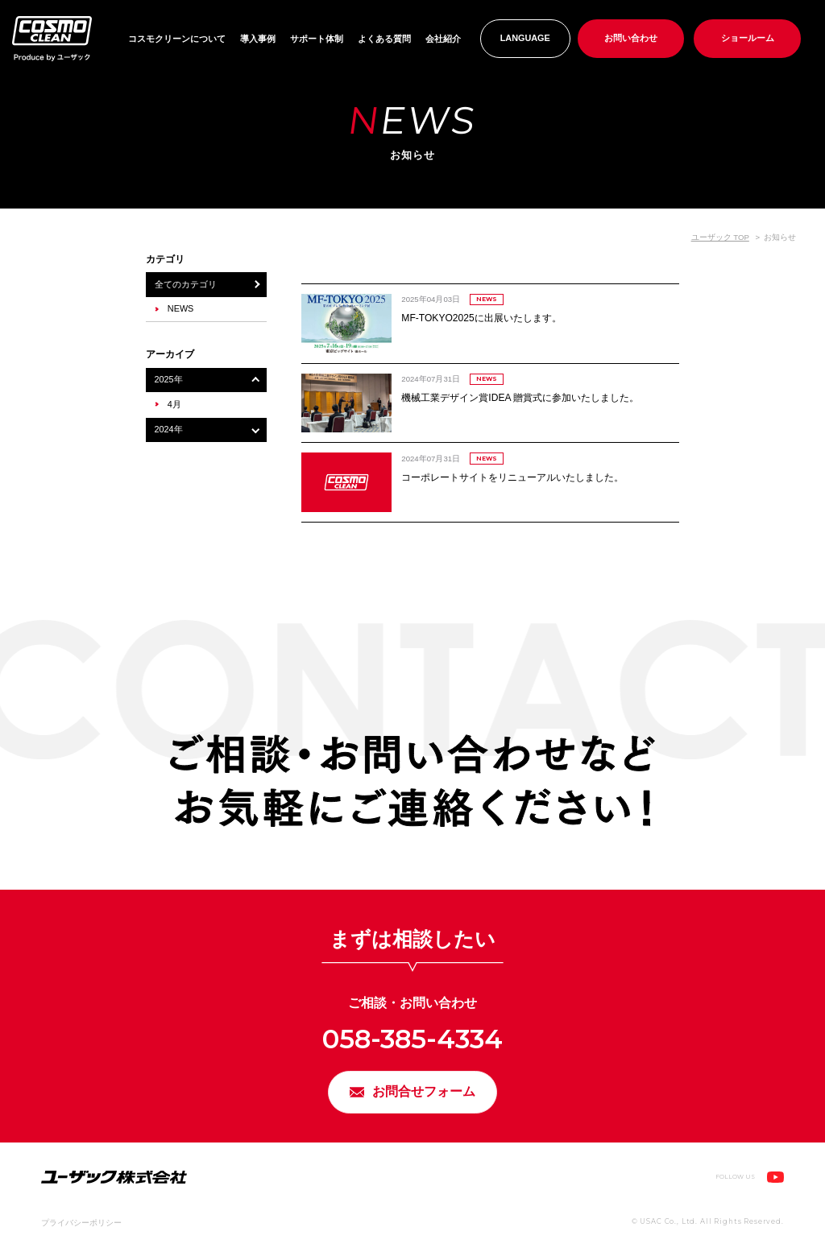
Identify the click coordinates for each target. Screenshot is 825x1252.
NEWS (181, 308)
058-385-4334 (412, 1038)
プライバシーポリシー (81, 1229)
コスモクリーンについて (177, 38)
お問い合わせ (630, 38)
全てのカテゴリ (186, 284)
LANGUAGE (525, 38)
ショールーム (747, 38)
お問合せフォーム (425, 1096)
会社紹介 (443, 38)
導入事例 (258, 38)
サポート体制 (316, 38)
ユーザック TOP (720, 237)
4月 (174, 404)
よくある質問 (384, 38)
